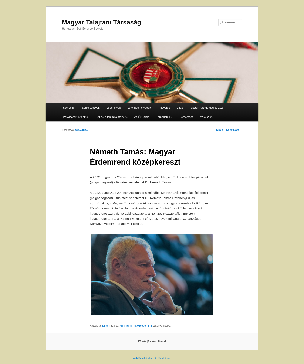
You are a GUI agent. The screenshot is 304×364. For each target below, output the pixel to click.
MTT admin (126, 325)
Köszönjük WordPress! (152, 341)
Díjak (179, 107)
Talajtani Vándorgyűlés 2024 (206, 107)
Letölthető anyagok (139, 107)
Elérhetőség (186, 116)
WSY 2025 (206, 116)
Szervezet (69, 107)
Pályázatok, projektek (76, 116)
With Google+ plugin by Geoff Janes (152, 358)
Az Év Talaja (141, 116)
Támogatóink (164, 116)
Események (113, 107)
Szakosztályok (91, 107)
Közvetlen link (144, 325)
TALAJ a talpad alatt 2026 (112, 116)
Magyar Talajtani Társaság (101, 22)
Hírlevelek (164, 107)
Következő (234, 129)
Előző (218, 129)
